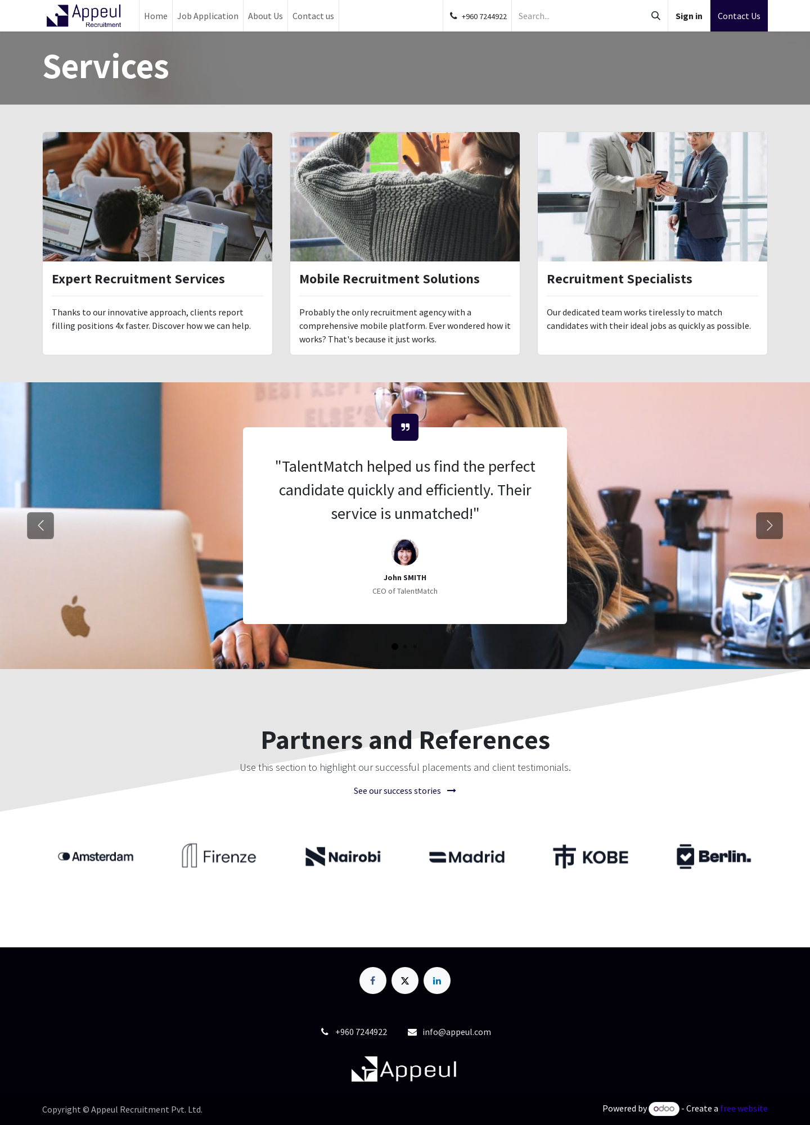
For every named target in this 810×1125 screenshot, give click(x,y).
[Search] (656, 15)
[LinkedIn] (437, 980)
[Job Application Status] (395, 646)
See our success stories (405, 790)
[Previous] (40, 525)
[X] (405, 980)
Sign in (689, 15)
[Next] (769, 525)
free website (744, 1108)
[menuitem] (156, 15)
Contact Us (739, 15)
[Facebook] (372, 980)
